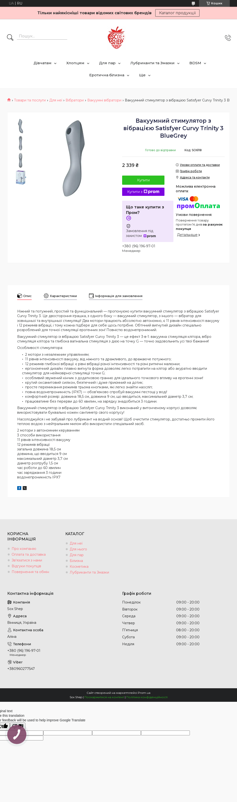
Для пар (107, 63)
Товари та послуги (30, 100)
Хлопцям (75, 63)
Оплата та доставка (29, 554)
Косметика (79, 566)
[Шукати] (10, 38)
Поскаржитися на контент (104, 697)
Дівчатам (43, 63)
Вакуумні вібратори (104, 100)
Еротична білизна (106, 75)
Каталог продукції (177, 13)
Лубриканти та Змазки (152, 63)
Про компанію (24, 548)
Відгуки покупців (26, 566)
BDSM (195, 63)
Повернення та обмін (30, 572)
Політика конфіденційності (147, 697)
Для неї (55, 100)
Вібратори (75, 100)
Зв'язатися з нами (27, 560)
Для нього (78, 549)
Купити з (143, 192)
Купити (143, 180)
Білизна (76, 561)
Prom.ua (144, 693)
